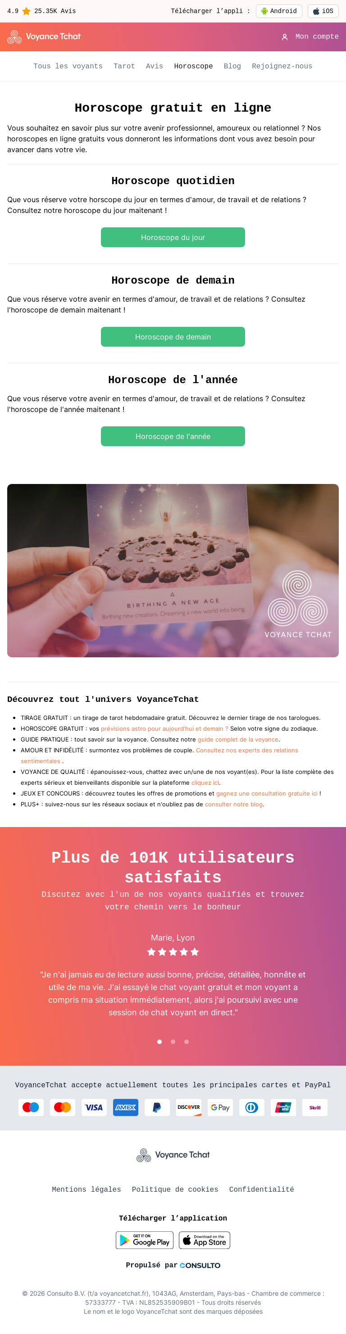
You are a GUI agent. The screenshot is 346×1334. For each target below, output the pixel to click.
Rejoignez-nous (282, 67)
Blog (232, 67)
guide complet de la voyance (238, 739)
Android (279, 11)
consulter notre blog (234, 804)
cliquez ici (205, 782)
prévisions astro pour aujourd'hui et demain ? (164, 728)
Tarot (124, 67)
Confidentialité (261, 1190)
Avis (154, 67)
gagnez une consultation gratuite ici (267, 793)
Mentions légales (86, 1190)
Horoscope (193, 67)
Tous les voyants (68, 67)
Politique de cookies (175, 1190)
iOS (323, 11)
